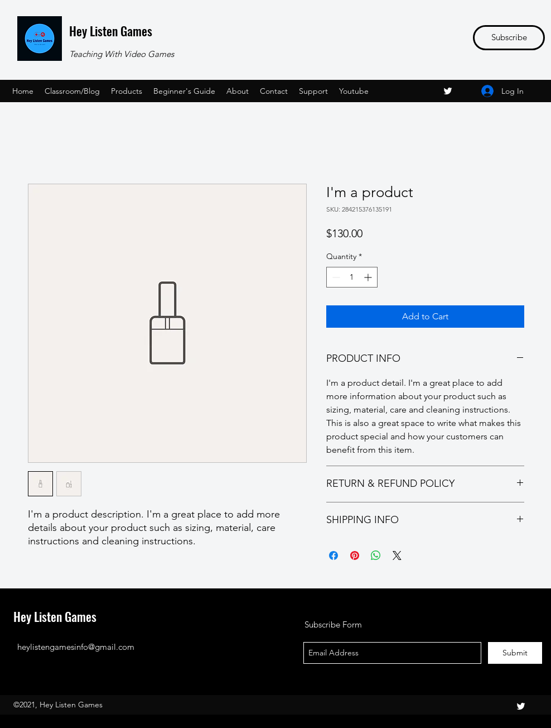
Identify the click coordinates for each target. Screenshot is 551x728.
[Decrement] (335, 277)
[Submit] (515, 653)
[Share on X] (397, 555)
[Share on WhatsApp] (376, 555)
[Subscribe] (509, 37)
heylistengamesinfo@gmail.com (75, 646)
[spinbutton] (352, 277)
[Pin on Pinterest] (354, 555)
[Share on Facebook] (333, 555)
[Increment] (369, 277)
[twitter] (447, 91)
